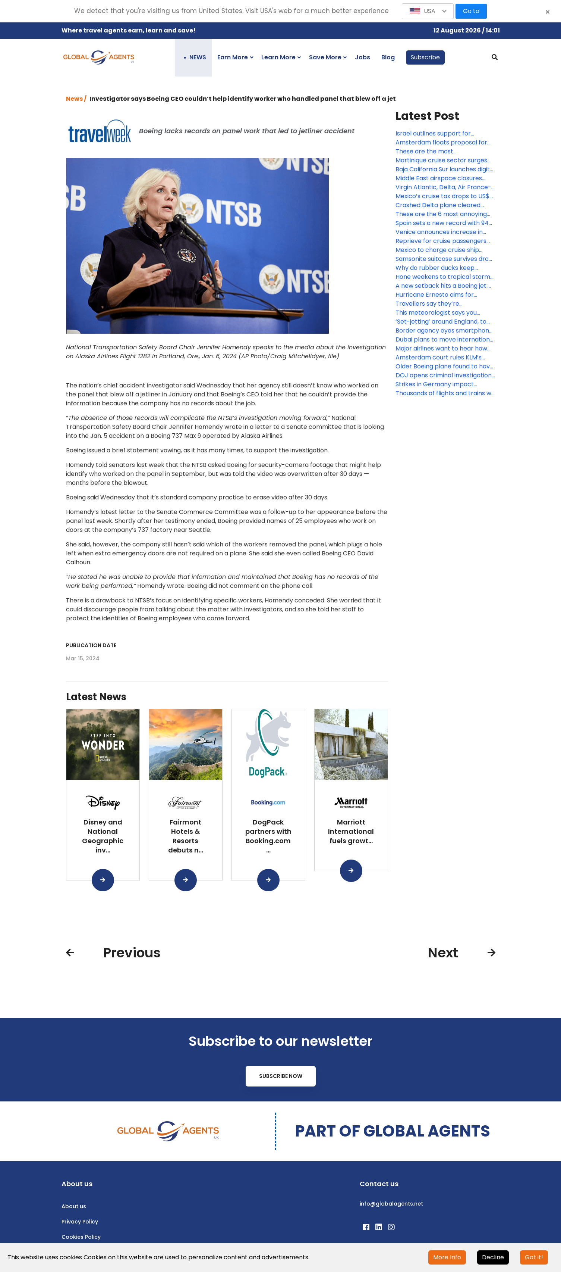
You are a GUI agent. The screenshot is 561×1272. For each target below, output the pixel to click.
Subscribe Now (280, 1076)
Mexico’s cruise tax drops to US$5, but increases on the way (444, 196)
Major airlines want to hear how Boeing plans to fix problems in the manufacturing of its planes (441, 348)
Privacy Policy (80, 1221)
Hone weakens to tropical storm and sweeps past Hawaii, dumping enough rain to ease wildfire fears (444, 276)
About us (74, 1206)
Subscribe (425, 57)
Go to (471, 11)
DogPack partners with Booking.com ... (268, 835)
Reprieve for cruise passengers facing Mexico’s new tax (440, 241)
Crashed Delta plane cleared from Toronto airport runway (437, 205)
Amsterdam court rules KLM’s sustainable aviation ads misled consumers (440, 357)
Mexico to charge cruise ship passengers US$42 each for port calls (443, 250)
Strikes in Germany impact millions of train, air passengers (440, 384)
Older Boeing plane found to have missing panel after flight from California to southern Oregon (444, 366)
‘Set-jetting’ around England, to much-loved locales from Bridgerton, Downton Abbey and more (442, 321)
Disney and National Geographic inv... (102, 835)
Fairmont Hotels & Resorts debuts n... (185, 835)
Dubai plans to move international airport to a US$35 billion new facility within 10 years (445, 339)
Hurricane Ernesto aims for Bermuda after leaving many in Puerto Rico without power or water (440, 294)
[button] (428, 11)
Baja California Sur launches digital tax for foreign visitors (445, 169)
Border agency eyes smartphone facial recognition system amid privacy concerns (444, 330)
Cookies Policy (81, 1237)
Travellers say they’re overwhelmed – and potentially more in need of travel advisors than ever (441, 303)
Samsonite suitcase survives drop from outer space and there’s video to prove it (444, 259)
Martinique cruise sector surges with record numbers (441, 160)
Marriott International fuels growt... (351, 831)
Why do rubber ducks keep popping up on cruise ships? (436, 268)
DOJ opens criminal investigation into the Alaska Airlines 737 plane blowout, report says (443, 375)
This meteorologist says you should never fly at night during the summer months (440, 312)
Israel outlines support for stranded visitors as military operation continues (435, 133)
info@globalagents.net (391, 1203)
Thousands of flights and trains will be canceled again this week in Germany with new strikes (445, 393)
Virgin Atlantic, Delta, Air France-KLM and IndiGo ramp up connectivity (443, 187)
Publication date (91, 645)
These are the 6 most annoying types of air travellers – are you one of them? (441, 214)
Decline (493, 1257)
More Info (447, 1257)
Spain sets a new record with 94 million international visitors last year (442, 223)
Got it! (534, 1257)
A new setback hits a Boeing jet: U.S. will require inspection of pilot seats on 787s (443, 285)
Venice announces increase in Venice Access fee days (439, 232)
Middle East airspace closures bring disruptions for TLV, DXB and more (444, 178)
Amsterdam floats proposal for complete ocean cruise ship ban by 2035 (442, 142)
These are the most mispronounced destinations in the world (440, 151)
